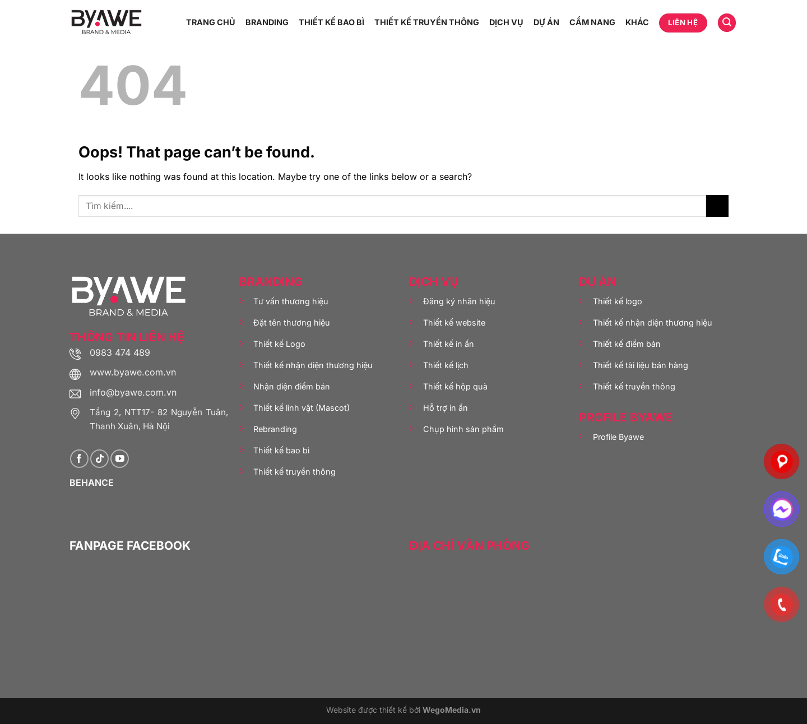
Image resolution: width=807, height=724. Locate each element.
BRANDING (267, 22)
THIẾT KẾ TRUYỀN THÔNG (426, 22)
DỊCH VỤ (506, 22)
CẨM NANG (592, 22)
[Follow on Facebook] (79, 458)
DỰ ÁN (546, 22)
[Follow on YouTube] (119, 458)
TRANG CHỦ (210, 22)
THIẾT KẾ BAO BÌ (331, 22)
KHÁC (637, 22)
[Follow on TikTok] (99, 458)
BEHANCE (91, 482)
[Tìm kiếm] (727, 22)
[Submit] (717, 206)
